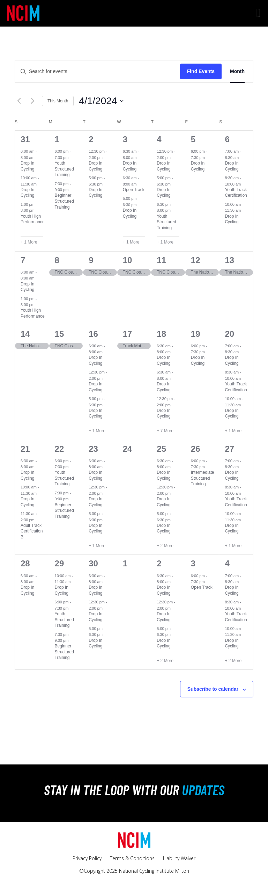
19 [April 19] (195, 334)
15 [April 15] (59, 334)
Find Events (201, 71)
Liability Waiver (179, 858)
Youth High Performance (33, 219)
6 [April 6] (227, 139)
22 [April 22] (59, 449)
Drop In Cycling (27, 192)
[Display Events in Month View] (237, 71)
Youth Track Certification (236, 192)
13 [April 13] (229, 260)
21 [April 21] (25, 449)
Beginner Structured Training (64, 201)
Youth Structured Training (64, 169)
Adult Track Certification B (32, 531)
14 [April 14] (25, 334)
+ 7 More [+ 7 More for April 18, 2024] (165, 430)
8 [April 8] (57, 260)
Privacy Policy (87, 858)
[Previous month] (19, 101)
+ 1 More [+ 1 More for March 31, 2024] (29, 242)
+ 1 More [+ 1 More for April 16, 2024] (97, 430)
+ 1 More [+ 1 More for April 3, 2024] (131, 242)
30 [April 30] (93, 563)
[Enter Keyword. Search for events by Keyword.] (97, 71)
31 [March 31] (25, 139)
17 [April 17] (127, 334)
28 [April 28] (25, 563)
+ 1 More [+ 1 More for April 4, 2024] (165, 242)
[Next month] (32, 101)
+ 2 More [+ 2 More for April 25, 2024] (165, 545)
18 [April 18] (161, 334)
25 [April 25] (161, 449)
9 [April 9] (91, 260)
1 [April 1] (57, 139)
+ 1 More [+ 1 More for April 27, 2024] (233, 545)
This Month (57, 101)
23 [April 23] (93, 449)
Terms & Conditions (132, 858)
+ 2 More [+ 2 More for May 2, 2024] (165, 660)
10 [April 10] (127, 260)
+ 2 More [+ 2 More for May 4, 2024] (233, 660)
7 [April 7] (23, 260)
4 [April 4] (159, 139)
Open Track (133, 189)
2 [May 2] (159, 563)
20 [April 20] (229, 334)
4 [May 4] (227, 563)
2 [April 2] (91, 139)
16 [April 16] (93, 334)
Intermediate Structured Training (202, 478)
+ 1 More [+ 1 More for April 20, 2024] (233, 430)
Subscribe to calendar (212, 689)
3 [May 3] (193, 563)
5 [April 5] (193, 139)
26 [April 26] (195, 449)
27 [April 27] (229, 449)
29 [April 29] (59, 563)
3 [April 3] (125, 139)
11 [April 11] (161, 260)
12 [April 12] (195, 260)
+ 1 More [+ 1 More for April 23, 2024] (97, 545)
